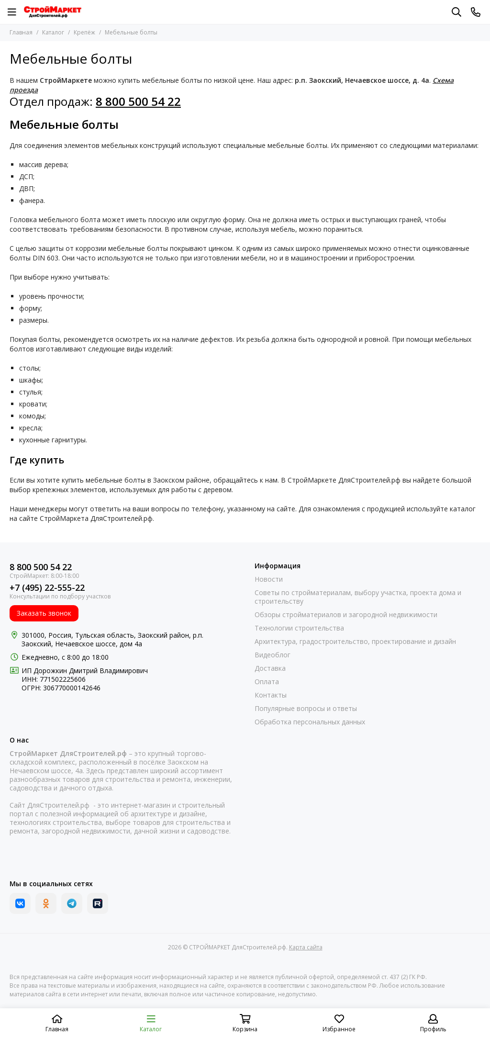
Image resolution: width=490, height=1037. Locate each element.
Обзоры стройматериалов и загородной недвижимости (346, 614)
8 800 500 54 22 (41, 567)
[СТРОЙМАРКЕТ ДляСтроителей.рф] (52, 12)
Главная (21, 32)
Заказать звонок (44, 613)
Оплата (267, 681)
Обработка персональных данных (310, 722)
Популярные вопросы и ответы (306, 708)
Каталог (53, 32)
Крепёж (84, 32)
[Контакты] (475, 12)
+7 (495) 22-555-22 (47, 587)
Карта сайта (306, 947)
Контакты (271, 695)
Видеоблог (272, 655)
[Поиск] (456, 12)
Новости (269, 579)
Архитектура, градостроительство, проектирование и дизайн (355, 641)
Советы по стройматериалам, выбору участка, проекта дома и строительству (358, 597)
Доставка (270, 668)
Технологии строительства (299, 628)
